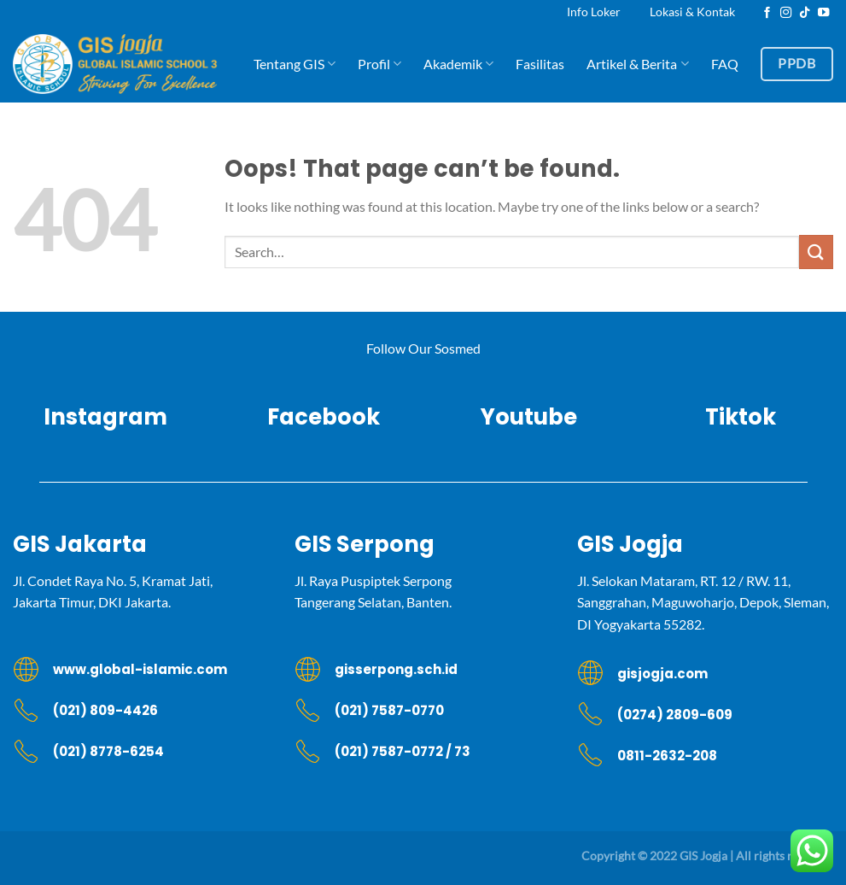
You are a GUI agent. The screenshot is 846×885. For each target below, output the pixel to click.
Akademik (458, 64)
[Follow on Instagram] (786, 13)
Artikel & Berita (637, 64)
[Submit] (816, 251)
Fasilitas (540, 64)
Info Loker (594, 11)
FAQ (724, 64)
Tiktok (740, 416)
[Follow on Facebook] (767, 13)
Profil (379, 64)
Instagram (105, 416)
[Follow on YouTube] (824, 13)
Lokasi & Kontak (692, 11)
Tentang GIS (294, 64)
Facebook (317, 416)
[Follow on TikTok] (805, 13)
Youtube (529, 416)
